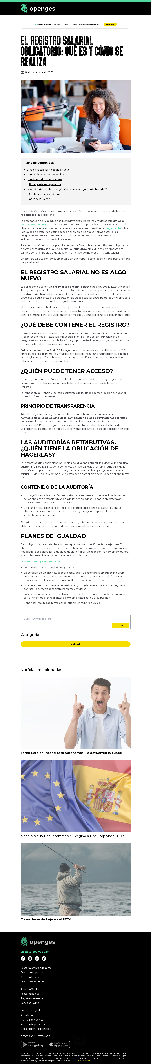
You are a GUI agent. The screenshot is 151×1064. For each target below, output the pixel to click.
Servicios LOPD (30, 1003)
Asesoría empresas (32, 972)
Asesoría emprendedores (36, 967)
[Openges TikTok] (44, 958)
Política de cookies (32, 1019)
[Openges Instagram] (30, 958)
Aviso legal (27, 1015)
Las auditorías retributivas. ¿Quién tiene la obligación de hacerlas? (67, 189)
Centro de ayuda (31, 1010)
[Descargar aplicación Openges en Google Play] (33, 1044)
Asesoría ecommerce (33, 981)
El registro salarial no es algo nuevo (48, 169)
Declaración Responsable (36, 1028)
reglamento (113, 228)
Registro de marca (32, 998)
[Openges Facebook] (23, 958)
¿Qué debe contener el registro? (47, 174)
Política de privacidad (34, 1024)
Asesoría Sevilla (30, 989)
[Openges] (38, 8)
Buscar (120, 625)
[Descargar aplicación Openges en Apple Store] (58, 1044)
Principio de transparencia (45, 184)
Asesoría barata (30, 993)
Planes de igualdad (38, 199)
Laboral (75, 644)
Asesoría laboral (30, 977)
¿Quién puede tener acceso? (44, 179)
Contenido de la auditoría (44, 194)
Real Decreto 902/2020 (35, 224)
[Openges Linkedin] (37, 958)
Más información (83, 1060)
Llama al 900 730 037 (35, 951)
